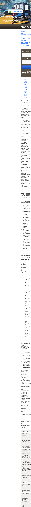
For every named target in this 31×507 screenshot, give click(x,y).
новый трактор (15, 21)
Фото (25, 97)
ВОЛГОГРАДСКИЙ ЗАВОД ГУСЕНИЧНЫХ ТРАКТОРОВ (15, 4)
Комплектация (25, 86)
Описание (25, 95)
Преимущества (25, 81)
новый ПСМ (23, 21)
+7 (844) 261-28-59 (15, 11)
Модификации (25, 91)
